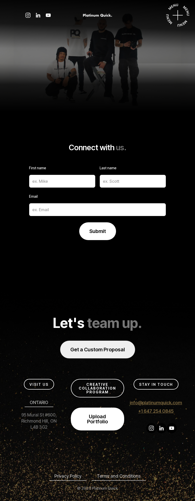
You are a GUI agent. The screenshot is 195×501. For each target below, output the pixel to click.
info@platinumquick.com (156, 402)
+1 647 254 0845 (156, 411)
